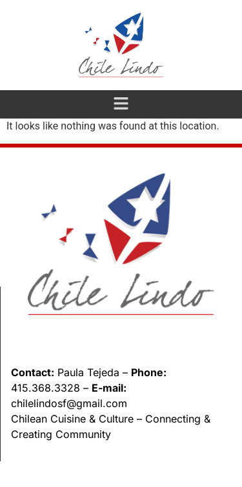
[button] (121, 104)
